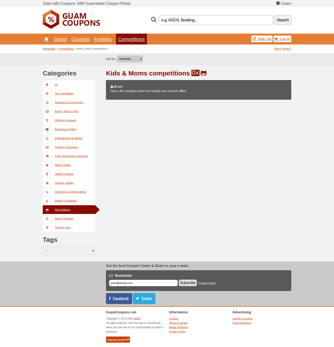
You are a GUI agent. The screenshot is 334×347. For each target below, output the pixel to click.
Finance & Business (60, 147)
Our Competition (58, 93)
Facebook (121, 298)
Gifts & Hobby (57, 165)
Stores (60, 38)
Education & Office (59, 129)
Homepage (49, 48)
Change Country (118, 339)
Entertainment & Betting (62, 138)
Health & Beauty (58, 174)
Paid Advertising (241, 323)
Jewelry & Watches (60, 201)
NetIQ (137, 318)
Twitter (146, 298)
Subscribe (188, 283)
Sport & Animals (58, 218)
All (50, 84)
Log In (282, 39)
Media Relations (178, 327)
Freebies (103, 38)
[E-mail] (143, 283)
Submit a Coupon (242, 318)
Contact (173, 318)
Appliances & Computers (63, 102)
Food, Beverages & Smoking (65, 156)
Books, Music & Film (60, 111)
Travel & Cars (57, 227)
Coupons (80, 38)
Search (283, 20)
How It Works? (282, 48)
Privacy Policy (207, 283)
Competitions (131, 38)
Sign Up (261, 39)
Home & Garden (58, 183)
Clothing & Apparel (59, 120)
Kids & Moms (56, 209)
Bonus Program (178, 323)
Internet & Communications (64, 192)
